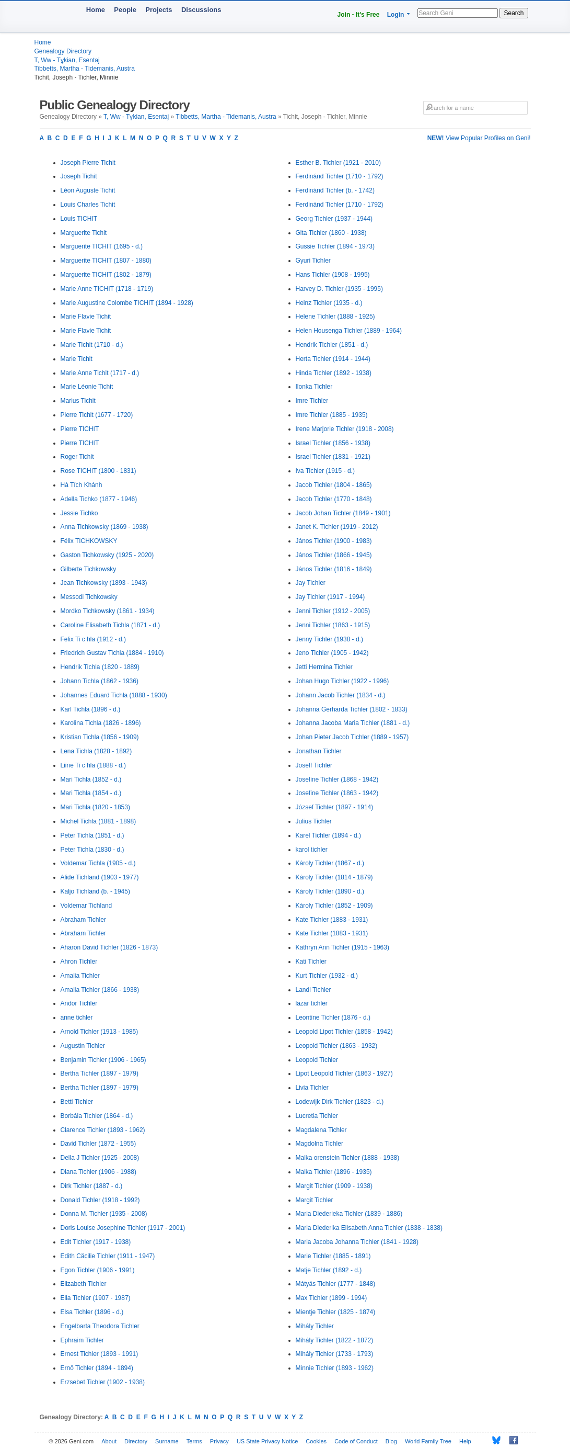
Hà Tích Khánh (81, 485)
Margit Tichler (314, 1200)
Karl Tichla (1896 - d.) (91, 709)
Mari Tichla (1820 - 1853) (95, 807)
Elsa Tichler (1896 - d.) (92, 1312)
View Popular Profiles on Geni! (479, 138)
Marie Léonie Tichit (87, 386)
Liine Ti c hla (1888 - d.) (93, 765)
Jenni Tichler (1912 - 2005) (333, 611)
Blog (391, 1441)
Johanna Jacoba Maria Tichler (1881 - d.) (353, 723)
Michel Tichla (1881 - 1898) (98, 821)
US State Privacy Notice (267, 1441)
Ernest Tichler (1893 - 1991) (99, 1354)
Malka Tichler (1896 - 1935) (334, 1171)
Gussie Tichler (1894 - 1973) (335, 246)
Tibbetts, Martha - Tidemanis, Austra (84, 68)
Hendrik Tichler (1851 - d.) (332, 344)
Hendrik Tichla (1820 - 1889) (100, 667)
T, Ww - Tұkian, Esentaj (67, 60)
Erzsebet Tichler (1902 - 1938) (103, 1382)
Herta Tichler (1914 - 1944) (333, 359)
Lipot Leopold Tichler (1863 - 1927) (344, 1073)
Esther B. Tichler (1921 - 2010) (338, 162)
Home (95, 10)
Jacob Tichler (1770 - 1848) (334, 499)
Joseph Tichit (79, 176)
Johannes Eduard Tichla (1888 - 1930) (114, 695)
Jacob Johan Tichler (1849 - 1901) (343, 513)
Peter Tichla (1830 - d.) (92, 849)
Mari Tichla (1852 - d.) (91, 779)
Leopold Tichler (317, 1060)
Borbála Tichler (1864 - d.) (97, 1116)
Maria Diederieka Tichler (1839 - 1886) (349, 1213)
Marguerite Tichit (84, 232)
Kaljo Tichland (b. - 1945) (95, 891)
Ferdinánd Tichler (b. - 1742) (335, 190)
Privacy (219, 1441)
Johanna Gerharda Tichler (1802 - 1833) (352, 709)
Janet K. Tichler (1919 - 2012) (337, 526)
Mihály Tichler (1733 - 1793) (335, 1354)
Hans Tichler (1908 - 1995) (333, 274)
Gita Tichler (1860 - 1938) (331, 232)
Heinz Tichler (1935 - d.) (329, 303)
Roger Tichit (77, 456)
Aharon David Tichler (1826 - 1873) (109, 947)
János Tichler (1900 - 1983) (334, 541)
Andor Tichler (79, 1003)
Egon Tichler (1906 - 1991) (98, 1270)
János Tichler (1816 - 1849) (334, 569)
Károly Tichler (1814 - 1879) (334, 877)
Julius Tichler (314, 821)
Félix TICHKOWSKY (89, 541)
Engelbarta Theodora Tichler (100, 1326)
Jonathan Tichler (319, 751)
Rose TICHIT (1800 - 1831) (98, 470)
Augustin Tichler (83, 1045)
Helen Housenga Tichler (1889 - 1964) (349, 330)
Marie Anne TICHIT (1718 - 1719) (107, 288)
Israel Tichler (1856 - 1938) (333, 443)
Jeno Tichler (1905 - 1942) (332, 653)
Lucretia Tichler (317, 1116)
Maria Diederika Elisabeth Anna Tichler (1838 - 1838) (369, 1227)
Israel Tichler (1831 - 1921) (333, 456)
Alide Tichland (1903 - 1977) (100, 877)
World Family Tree (428, 1441)
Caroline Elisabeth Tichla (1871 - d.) (110, 625)
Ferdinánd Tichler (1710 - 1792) (339, 176)
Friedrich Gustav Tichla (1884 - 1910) (112, 653)
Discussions (201, 10)
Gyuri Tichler (313, 260)
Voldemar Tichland (86, 905)
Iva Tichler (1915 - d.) (325, 470)
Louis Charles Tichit (88, 204)
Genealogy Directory (62, 51)
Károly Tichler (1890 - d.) (330, 891)
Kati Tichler (311, 961)
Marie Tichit (76, 359)
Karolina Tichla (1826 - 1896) (101, 723)
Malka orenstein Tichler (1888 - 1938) (348, 1157)
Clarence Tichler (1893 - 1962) (103, 1130)
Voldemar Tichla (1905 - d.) (98, 863)
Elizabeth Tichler (84, 1283)
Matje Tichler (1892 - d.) (329, 1270)
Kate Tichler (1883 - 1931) (332, 919)
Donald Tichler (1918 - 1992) (100, 1200)
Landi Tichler (313, 989)
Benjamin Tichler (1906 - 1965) (103, 1060)
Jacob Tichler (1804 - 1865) (334, 485)
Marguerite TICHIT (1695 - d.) (102, 246)
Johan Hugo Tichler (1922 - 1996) (342, 681)
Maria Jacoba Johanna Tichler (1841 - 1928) (357, 1242)
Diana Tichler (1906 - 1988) (98, 1171)
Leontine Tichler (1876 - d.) (333, 1017)
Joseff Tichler (314, 765)
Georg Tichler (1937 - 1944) (334, 218)
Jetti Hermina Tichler (324, 667)
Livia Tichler (312, 1087)
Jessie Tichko (79, 513)
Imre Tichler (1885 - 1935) (332, 415)
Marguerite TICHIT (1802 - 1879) (106, 274)
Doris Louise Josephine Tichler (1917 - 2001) (123, 1227)
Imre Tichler (312, 400)
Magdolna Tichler (319, 1143)
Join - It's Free (359, 14)
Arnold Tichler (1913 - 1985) (99, 1031)
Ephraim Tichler (82, 1340)
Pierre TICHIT (80, 429)
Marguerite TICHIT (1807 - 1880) (106, 260)
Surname (167, 1441)
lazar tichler (312, 1003)
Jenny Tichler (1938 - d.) (329, 639)
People (125, 10)
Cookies (316, 1441)
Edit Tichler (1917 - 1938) (96, 1242)
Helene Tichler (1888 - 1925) (335, 316)
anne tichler (77, 1017)
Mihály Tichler (315, 1326)
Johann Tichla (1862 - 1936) (99, 681)
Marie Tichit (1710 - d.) (92, 344)
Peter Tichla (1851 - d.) (92, 835)
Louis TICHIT (79, 218)
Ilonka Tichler (314, 386)
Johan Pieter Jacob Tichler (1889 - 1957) (352, 737)
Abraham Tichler (83, 919)
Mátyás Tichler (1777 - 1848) (336, 1283)
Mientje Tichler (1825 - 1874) (336, 1312)
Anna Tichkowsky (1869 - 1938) (104, 526)
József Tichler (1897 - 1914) (335, 807)
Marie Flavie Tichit (86, 316)
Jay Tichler (310, 582)
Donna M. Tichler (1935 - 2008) (104, 1213)
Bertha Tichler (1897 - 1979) (99, 1073)
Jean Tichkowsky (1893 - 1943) (104, 582)
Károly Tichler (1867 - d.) (330, 863)
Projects (158, 10)
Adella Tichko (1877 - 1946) (99, 499)
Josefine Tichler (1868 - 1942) (337, 779)
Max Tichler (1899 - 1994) (331, 1298)
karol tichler (312, 849)
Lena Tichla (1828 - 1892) (96, 751)
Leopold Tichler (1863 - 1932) (337, 1045)
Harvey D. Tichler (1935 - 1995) (339, 288)
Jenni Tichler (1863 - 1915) (333, 625)
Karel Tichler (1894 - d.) (328, 835)
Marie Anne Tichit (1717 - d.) (100, 373)
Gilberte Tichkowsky (89, 569)
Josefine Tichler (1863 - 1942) (337, 793)
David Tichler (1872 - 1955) (98, 1143)
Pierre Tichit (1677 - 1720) (97, 415)
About (109, 1441)
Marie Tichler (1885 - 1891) (333, 1256)
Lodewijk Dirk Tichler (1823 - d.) (340, 1101)
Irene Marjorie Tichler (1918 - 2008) (345, 429)
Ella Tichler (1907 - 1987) (96, 1298)
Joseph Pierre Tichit (88, 162)
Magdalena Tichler (321, 1130)
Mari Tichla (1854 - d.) (91, 793)
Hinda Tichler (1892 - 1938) (333, 373)
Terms (194, 1441)
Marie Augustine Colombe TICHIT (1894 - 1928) (127, 303)
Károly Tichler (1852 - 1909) (334, 905)
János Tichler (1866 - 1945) (334, 555)
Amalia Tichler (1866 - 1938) (100, 989)
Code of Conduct (356, 1441)
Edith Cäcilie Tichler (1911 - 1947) (108, 1256)
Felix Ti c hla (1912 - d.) (93, 639)
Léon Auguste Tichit (88, 190)
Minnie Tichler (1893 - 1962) (335, 1368)
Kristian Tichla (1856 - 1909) (100, 737)
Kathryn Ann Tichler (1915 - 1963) (342, 947)
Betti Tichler (77, 1101)
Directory (135, 1441)
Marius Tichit (78, 400)
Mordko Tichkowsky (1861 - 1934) (108, 611)
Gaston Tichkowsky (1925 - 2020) (107, 555)
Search (514, 13)
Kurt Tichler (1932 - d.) (327, 975)
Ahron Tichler (79, 961)
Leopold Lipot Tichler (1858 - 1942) (344, 1031)
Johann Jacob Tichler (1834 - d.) (341, 695)
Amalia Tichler (80, 975)
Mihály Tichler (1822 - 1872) (335, 1340)
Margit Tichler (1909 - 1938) (334, 1186)
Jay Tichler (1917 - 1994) (330, 597)
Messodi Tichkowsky (89, 597)
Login (395, 14)
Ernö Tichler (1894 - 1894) (97, 1368)
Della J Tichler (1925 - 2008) (100, 1157)
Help (465, 1441)
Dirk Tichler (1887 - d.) (92, 1186)
